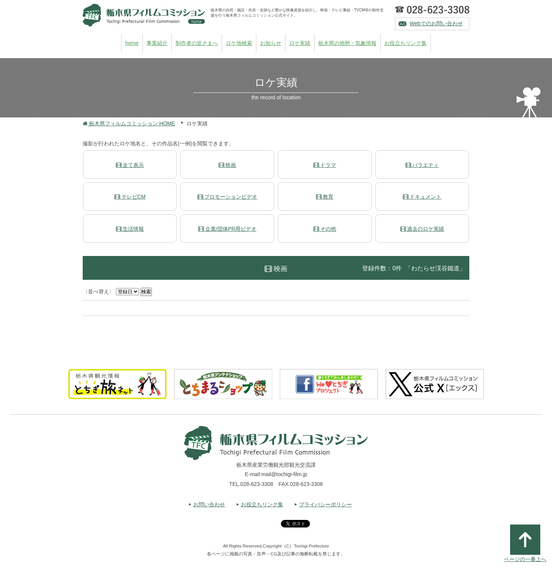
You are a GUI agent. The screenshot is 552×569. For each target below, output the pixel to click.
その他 (324, 229)
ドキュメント (422, 197)
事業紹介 (157, 43)
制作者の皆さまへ (197, 43)
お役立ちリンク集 (405, 43)
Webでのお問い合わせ (436, 23)
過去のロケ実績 (422, 229)
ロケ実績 (299, 43)
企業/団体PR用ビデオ (227, 229)
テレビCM (130, 197)
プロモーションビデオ (227, 197)
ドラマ (324, 165)
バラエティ (422, 165)
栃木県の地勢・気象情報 (347, 43)
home (132, 43)
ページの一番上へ (525, 543)
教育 (325, 197)
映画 (227, 165)
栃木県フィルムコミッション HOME (129, 123)
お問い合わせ (209, 504)
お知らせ (270, 43)
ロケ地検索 (239, 43)
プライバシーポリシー (325, 504)
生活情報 (130, 229)
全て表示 (130, 165)
